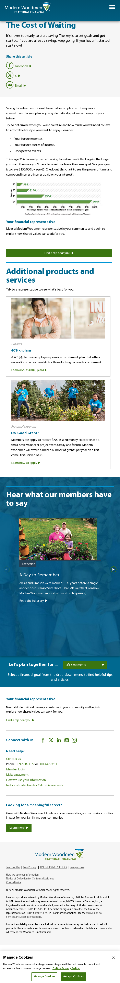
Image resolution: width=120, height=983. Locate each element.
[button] (112, 7)
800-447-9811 (48, 764)
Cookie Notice (13, 882)
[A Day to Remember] (60, 580)
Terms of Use (13, 867)
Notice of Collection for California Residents (30, 878)
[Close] (113, 957)
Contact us (13, 759)
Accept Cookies (73, 976)
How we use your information (26, 780)
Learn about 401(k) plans (29, 370)
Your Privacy (29, 867)
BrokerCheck (41, 913)
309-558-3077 (25, 764)
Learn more (18, 827)
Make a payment (17, 775)
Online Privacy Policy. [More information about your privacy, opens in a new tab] (66, 968)
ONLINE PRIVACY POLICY (53, 867)
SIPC (40, 909)
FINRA (30, 909)
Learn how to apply (25, 463)
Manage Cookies (77, 867)
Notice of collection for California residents (34, 785)
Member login (15, 769)
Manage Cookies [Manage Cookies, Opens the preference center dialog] (44, 976)
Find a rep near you (59, 253)
